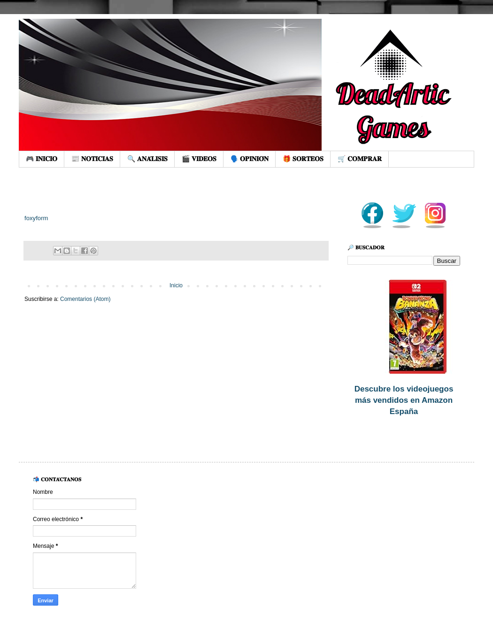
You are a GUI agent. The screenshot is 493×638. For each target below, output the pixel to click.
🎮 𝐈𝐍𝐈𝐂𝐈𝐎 (41, 158)
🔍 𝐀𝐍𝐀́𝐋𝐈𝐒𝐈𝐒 (147, 158)
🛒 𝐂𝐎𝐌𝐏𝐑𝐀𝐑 (360, 158)
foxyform (36, 218)
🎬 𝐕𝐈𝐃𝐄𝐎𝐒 (199, 158)
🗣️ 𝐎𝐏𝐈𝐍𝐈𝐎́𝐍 (250, 158)
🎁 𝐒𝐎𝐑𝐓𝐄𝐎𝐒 (303, 158)
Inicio (176, 285)
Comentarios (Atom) (85, 299)
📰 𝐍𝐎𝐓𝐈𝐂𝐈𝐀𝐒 (92, 158)
